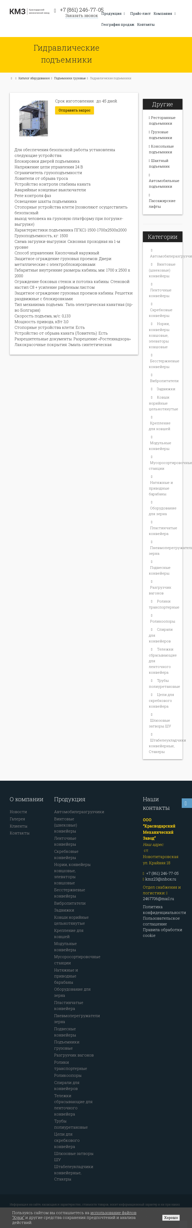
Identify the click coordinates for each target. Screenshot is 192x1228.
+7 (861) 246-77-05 (82, 9)
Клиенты (18, 822)
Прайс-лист (140, 13)
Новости (18, 807)
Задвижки (166, 385)
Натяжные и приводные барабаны (161, 484)
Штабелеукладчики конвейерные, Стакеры (167, 742)
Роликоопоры (162, 617)
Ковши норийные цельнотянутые (163, 399)
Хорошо (171, 1217)
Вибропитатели (164, 376)
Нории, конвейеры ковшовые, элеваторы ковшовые (159, 331)
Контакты (146, 24)
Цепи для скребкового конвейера (161, 696)
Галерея (17, 814)
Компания (165, 13)
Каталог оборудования (34, 78)
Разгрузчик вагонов (74, 1051)
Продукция (114, 13)
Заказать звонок (81, 15)
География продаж (117, 24)
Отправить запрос (74, 110)
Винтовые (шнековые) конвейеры (162, 266)
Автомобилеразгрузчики (79, 807)
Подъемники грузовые (70, 78)
